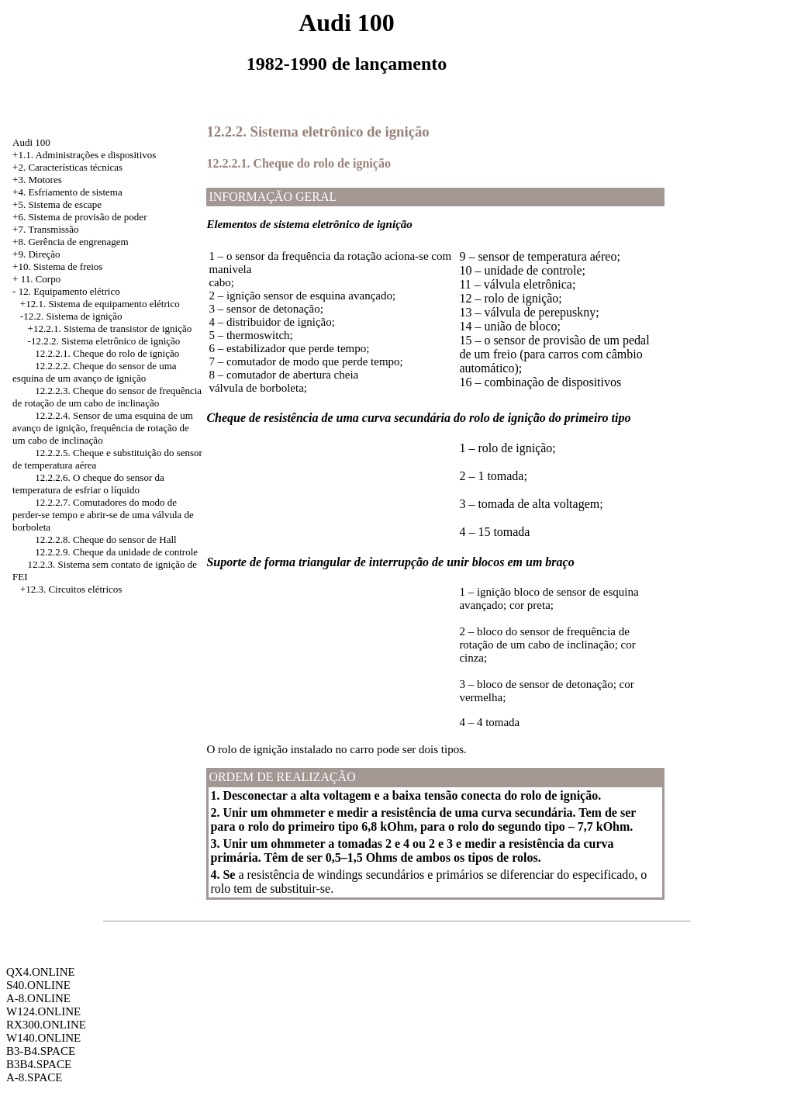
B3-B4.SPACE (40, 1051)
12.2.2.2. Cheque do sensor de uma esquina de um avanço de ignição (94, 372)
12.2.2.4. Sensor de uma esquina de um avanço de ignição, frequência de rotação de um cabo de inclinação (102, 428)
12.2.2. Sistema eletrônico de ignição (317, 131)
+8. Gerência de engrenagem (70, 241)
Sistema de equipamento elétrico (113, 303)
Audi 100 (31, 142)
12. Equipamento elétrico (69, 291)
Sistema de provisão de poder (87, 217)
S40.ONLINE (38, 985)
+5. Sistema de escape (57, 204)
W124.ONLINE (43, 1011)
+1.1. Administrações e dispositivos (84, 155)
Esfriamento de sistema (75, 192)
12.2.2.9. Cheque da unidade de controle (116, 552)
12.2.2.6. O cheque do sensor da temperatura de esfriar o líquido (88, 484)
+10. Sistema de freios (57, 266)
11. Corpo (41, 279)
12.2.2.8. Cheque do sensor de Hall (105, 539)
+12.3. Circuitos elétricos (71, 589)
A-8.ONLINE (38, 998)
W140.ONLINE (43, 1038)
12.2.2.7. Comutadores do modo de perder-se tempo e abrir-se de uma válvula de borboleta (103, 514)
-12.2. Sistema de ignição (71, 316)
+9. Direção (36, 254)
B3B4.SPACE (38, 1064)
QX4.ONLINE (40, 972)
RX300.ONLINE (46, 1024)
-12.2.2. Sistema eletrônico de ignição (104, 341)
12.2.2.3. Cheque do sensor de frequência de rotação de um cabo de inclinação (107, 397)
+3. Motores (37, 179)
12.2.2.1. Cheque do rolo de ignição (107, 353)
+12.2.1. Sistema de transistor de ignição (110, 328)
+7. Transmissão (45, 229)
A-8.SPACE (34, 1077)
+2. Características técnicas (67, 167)
